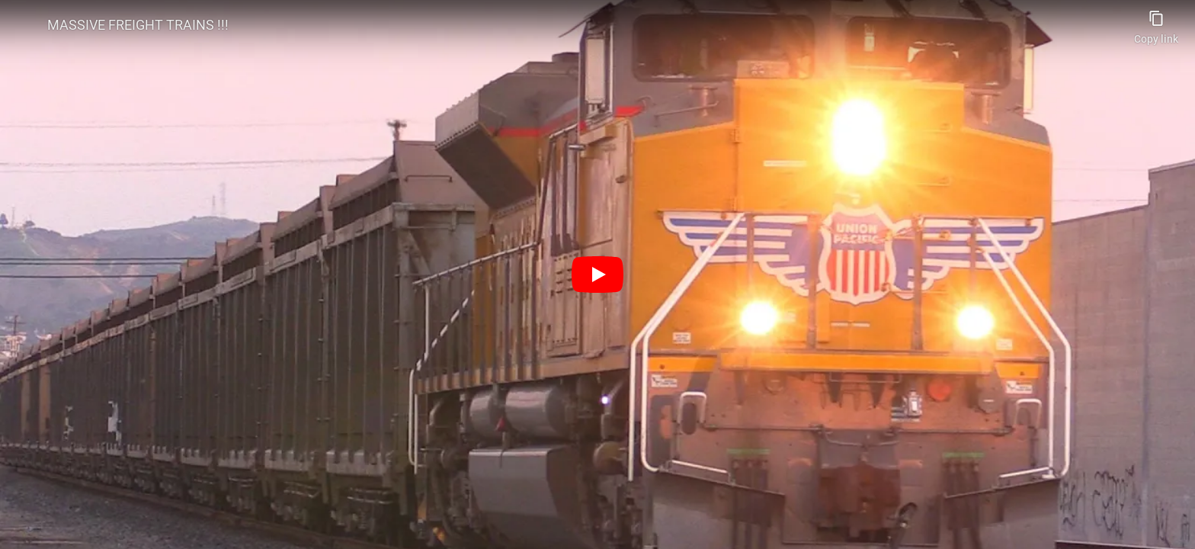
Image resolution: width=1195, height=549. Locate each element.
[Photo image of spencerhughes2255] (24, 24)
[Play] (597, 274)
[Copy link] (1156, 23)
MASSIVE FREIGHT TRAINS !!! (138, 25)
